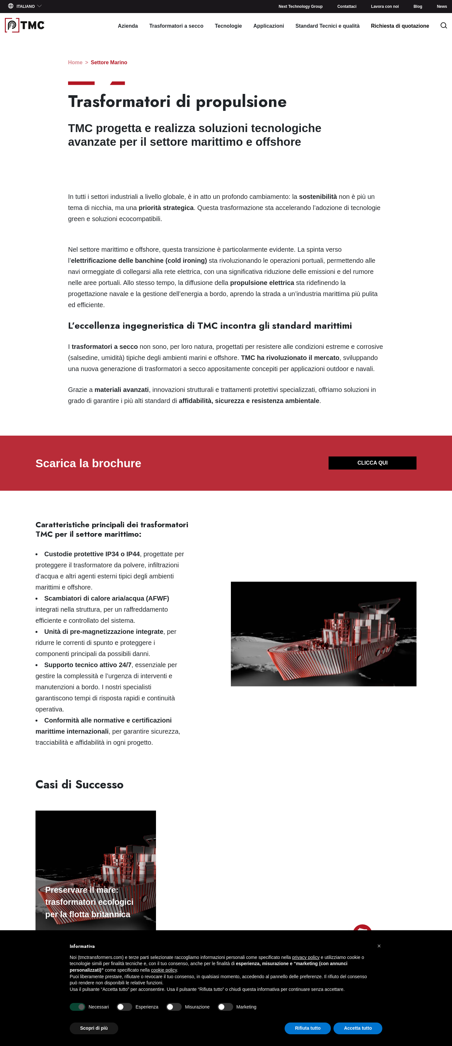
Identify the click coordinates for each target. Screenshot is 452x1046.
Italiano (25, 6)
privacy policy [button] (305, 957)
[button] (379, 946)
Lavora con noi (385, 6)
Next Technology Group (301, 6)
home (75, 62)
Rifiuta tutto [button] (308, 1028)
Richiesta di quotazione (400, 26)
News (442, 6)
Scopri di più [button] (94, 1028)
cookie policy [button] (164, 970)
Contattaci (347, 6)
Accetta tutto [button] (358, 1028)
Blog (418, 6)
